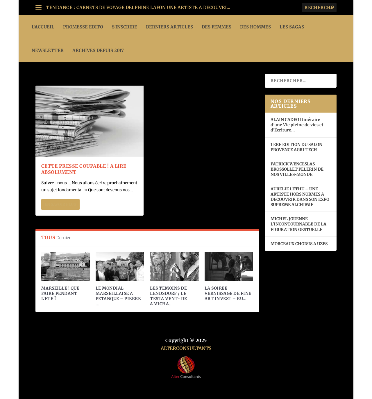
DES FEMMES (216, 27)
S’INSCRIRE (124, 27)
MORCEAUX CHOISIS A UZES (299, 243)
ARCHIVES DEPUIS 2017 (98, 50)
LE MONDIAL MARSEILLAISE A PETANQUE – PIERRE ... (118, 296)
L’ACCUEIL (43, 27)
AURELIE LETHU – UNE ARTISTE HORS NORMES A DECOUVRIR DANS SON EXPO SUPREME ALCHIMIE (300, 196)
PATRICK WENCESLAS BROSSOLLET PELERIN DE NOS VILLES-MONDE (297, 169)
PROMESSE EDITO (83, 27)
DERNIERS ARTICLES (169, 27)
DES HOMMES (255, 27)
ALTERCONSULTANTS (186, 348)
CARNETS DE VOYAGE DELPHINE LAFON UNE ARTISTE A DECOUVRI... (153, 7)
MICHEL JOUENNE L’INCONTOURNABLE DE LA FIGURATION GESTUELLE (298, 224)
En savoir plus (60, 204)
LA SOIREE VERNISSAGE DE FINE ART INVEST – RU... (228, 293)
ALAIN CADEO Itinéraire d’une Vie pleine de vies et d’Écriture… (297, 125)
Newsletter (48, 50)
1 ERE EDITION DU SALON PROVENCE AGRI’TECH (296, 147)
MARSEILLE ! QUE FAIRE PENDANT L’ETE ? (60, 293)
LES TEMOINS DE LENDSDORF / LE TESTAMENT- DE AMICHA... (168, 296)
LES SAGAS (292, 27)
